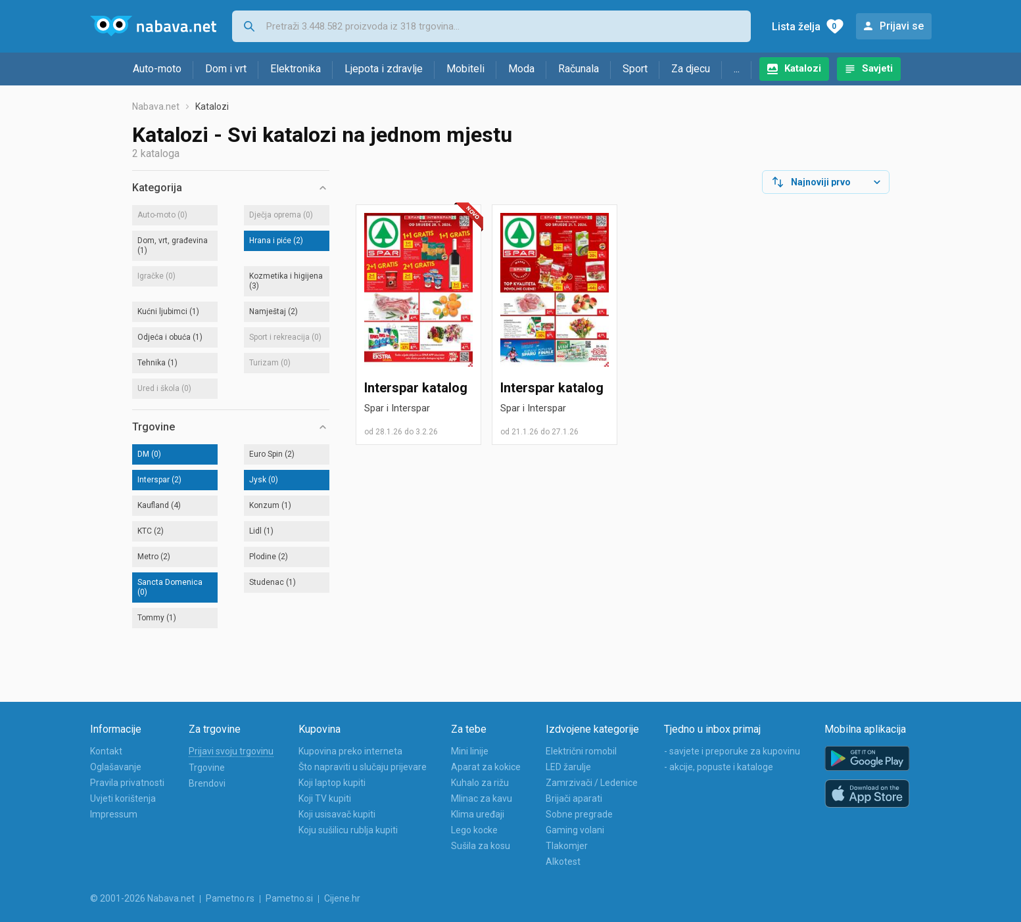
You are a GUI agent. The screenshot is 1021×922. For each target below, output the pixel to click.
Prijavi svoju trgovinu (231, 751)
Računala (578, 68)
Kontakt (106, 751)
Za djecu (690, 68)
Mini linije (469, 751)
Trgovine (207, 767)
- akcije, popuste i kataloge (718, 767)
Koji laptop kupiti (332, 782)
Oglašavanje (115, 767)
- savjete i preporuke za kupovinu (732, 751)
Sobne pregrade (579, 814)
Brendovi (207, 783)
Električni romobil (581, 751)
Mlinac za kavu (481, 798)
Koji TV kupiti (324, 798)
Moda (521, 68)
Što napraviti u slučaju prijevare (362, 767)
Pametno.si (289, 898)
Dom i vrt (226, 68)
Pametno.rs (230, 898)
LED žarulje (568, 767)
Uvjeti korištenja (123, 798)
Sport (635, 68)
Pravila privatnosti (127, 782)
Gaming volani (575, 830)
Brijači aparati (574, 798)
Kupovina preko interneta (350, 751)
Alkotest (563, 861)
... (737, 68)
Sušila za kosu (480, 846)
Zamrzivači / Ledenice (592, 782)
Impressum (113, 814)
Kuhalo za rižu (480, 782)
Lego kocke (474, 830)
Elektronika (295, 68)
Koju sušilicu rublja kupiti (348, 830)
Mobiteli (465, 68)
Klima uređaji (477, 814)
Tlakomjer (567, 846)
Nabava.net (155, 106)
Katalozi (802, 68)
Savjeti (877, 68)
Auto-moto (157, 68)
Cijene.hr (342, 898)
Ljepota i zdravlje (383, 68)
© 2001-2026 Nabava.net (142, 898)
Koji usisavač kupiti (336, 814)
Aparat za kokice (486, 767)
